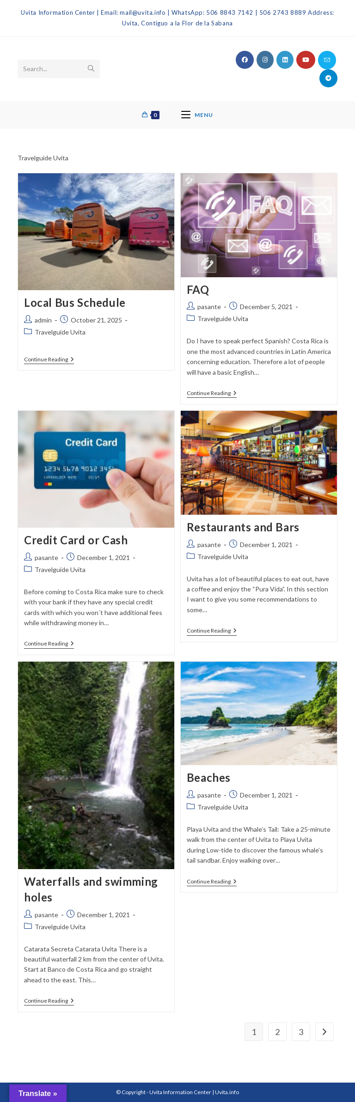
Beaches (209, 777)
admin (43, 320)
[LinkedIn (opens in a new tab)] (285, 60)
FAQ (198, 289)
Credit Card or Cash (76, 540)
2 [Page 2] (277, 1032)
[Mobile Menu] (197, 115)
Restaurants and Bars (243, 527)
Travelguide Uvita (60, 332)
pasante (209, 307)
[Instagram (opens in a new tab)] (265, 60)
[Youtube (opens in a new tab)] (305, 60)
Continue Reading (49, 359)
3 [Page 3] (301, 1032)
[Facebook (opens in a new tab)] (245, 60)
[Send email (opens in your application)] (327, 60)
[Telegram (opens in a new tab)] (328, 78)
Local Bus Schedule (75, 302)
